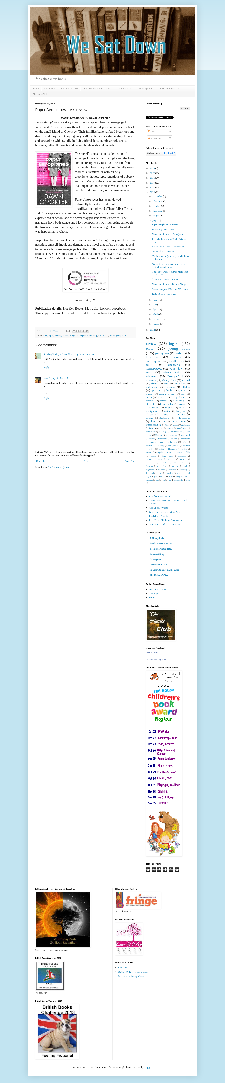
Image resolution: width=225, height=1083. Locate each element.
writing (174, 438)
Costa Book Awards (158, 507)
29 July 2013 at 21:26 (84, 354)
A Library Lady (157, 538)
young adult (121, 335)
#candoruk (185, 438)
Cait (46, 378)
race (163, 480)
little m (152, 357)
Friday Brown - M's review (164, 293)
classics (154, 383)
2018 (152, 168)
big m (51, 335)
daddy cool (150, 473)
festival (187, 473)
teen (149, 348)
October (157, 206)
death (160, 428)
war (166, 383)
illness (171, 476)
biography (150, 469)
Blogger (148, 1067)
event (149, 372)
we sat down (176, 368)
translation (150, 431)
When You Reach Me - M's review (168, 246)
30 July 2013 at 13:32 (59, 378)
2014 (152, 187)
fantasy (163, 400)
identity (163, 476)
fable (188, 452)
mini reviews (171, 435)
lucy (157, 480)
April (155, 309)
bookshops (161, 469)
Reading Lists (145, 88)
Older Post (129, 461)
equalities (180, 414)
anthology (160, 445)
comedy (149, 400)
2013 (152, 192)
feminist (153, 455)
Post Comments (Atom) (59, 467)
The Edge (153, 593)
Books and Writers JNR (161, 548)
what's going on (153, 424)
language (149, 480)
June (155, 299)
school (171, 459)
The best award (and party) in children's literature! (170, 258)
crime (164, 421)
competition (169, 386)
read (169, 480)
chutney (186, 445)
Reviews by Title (69, 88)
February (157, 318)
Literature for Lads (158, 564)
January (156, 323)
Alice (167, 424)
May (155, 304)
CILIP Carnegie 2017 (169, 88)
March (156, 314)
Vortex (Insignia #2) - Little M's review (170, 289)
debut (151, 448)
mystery (181, 390)
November (158, 201)
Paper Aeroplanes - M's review (166, 224)
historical (186, 380)
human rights (179, 421)
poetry (152, 438)
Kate (169, 452)
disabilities (185, 424)
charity (153, 421)
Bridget (184, 462)
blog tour (181, 411)
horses (151, 428)
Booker (149, 445)
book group (179, 400)
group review (176, 431)
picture (149, 459)
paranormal (185, 435)
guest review (152, 407)
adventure (152, 376)
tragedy (159, 452)
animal (149, 393)
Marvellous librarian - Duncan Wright (169, 284)
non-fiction (182, 428)
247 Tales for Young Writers (131, 976)
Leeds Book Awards (158, 515)
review (112, 335)
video (175, 462)
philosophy (172, 441)
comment (172, 469)
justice (184, 448)
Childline (122, 967)
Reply (46, 367)
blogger (149, 414)
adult (45, 335)
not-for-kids (103, 335)
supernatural (164, 462)
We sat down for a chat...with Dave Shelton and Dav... (168, 265)
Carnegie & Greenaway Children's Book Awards (168, 502)
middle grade (177, 361)
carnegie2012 (173, 445)
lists (182, 393)
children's (174, 365)
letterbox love (165, 417)
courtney (183, 469)
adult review (152, 386)
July (155, 220)
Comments (154, 137)
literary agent (167, 455)
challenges (163, 431)
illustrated (172, 448)
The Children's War (159, 575)
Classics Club (40, 94)
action (182, 404)
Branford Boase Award (160, 496)
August (156, 215)
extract (178, 473)
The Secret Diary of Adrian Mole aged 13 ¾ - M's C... (170, 273)
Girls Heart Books (157, 589)
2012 (152, 329)
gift (149, 476)
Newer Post (41, 461)
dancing (160, 473)
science (182, 459)
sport (188, 480)
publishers (185, 386)
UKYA (152, 597)
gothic (161, 448)
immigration (152, 411)
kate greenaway (182, 476)
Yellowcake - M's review (163, 251)
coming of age (69, 335)
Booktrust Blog (157, 554)
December (158, 196)
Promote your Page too (156, 660)
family (169, 390)
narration (182, 455)
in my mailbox (167, 404)
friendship (93, 335)
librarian (158, 435)
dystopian (155, 390)
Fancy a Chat (125, 88)
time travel (162, 438)
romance (151, 380)
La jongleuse (155, 559)
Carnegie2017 (175, 376)
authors (180, 353)
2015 (152, 182)
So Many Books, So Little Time (58, 354)
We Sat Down (152, 653)
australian (176, 466)
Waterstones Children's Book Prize (165, 524)
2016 (152, 177)
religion (168, 407)
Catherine (149, 466)
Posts (151, 131)
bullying (58, 335)
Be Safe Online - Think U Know (133, 971)
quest (160, 459)
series (184, 441)
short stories (178, 480)
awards (176, 357)
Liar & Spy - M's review (163, 229)
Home (35, 88)
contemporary (82, 335)
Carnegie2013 (154, 368)
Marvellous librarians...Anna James (168, 234)
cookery (178, 452)
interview (150, 417)
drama (161, 397)
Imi (158, 466)
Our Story (49, 88)
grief (155, 476)
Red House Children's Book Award (165, 520)
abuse (175, 424)
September (158, 210)
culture (153, 441)
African (167, 411)
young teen (162, 353)
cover (181, 407)
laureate (149, 452)
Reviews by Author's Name (97, 88)
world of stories (183, 417)
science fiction (172, 372)
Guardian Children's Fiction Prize (164, 511)
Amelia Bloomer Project (161, 543)
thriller (149, 397)
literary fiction (178, 397)
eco (161, 441)
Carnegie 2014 (169, 380)
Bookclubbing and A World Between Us (169, 240)
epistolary (169, 473)
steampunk (150, 462)
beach (185, 466)
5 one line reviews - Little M (165, 279)
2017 (152, 173)
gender (170, 428)
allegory (166, 466)
